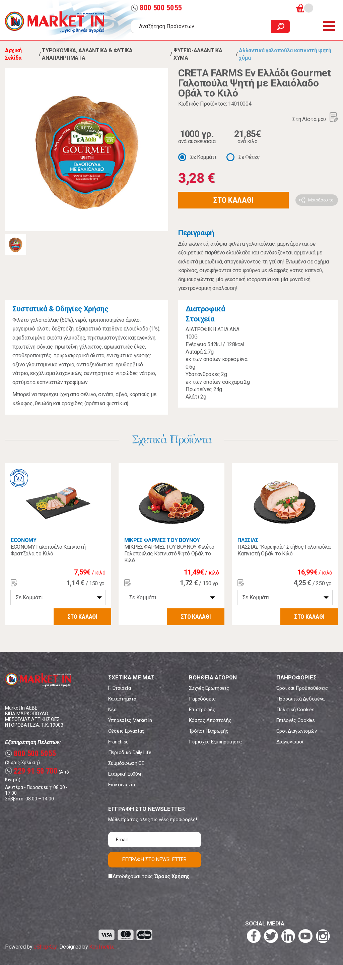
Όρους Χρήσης (172, 876)
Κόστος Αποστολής (210, 720)
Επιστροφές (202, 710)
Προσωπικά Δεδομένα (300, 699)
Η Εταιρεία (119, 688)
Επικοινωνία (121, 785)
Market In (54, 22)
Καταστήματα (122, 699)
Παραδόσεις (202, 699)
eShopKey (45, 947)
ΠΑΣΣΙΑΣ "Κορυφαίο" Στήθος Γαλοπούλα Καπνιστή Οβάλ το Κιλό (284, 550)
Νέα (112, 710)
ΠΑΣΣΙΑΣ (247, 540)
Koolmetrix (101, 947)
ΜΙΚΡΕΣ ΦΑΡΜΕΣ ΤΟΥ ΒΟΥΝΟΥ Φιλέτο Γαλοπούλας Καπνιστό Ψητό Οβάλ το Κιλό (169, 553)
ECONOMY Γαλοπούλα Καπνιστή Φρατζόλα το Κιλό (48, 550)
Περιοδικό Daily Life (129, 752)
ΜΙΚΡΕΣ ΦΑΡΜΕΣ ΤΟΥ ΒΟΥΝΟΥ (162, 540)
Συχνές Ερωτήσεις (209, 688)
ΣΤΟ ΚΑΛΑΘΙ (233, 200)
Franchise (118, 742)
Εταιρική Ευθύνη (125, 774)
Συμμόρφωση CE (126, 763)
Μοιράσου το (321, 199)
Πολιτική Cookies (295, 710)
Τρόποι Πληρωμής (208, 731)
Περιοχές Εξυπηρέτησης (215, 742)
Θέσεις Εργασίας (126, 731)
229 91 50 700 (31, 771)
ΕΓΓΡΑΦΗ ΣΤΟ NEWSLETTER (154, 859)
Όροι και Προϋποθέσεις (302, 688)
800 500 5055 (156, 7)
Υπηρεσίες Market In (130, 720)
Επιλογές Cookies (295, 720)
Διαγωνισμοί (289, 742)
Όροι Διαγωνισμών (296, 731)
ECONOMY (24, 540)
